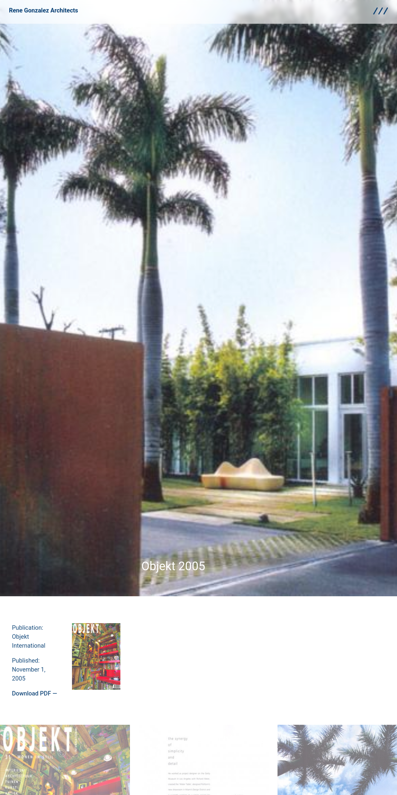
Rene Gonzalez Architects (43, 8)
